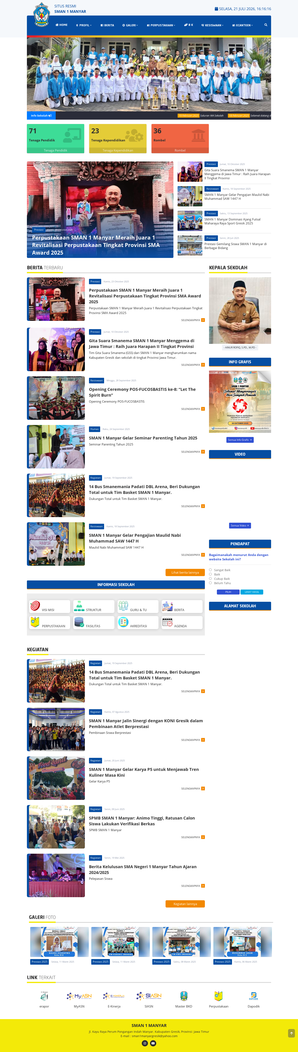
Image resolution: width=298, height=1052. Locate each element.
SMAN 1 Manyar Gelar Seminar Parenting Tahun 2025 (143, 438)
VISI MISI (42, 606)
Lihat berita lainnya (185, 572)
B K (188, 25)
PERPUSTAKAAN (161, 25)
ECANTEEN (243, 25)
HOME (61, 25)
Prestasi (38, 229)
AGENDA (174, 622)
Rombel (180, 150)
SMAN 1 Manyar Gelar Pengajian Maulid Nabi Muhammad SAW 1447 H (135, 538)
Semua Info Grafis (240, 439)
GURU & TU (132, 606)
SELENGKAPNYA (190, 320)
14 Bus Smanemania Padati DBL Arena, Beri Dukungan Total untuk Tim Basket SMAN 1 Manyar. (144, 489)
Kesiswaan (213, 188)
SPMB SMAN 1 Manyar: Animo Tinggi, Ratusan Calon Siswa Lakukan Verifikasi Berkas (142, 821)
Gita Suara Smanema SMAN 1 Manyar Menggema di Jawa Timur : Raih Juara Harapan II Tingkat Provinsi (141, 343)
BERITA (107, 25)
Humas (94, 429)
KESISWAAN (212, 25)
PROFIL (84, 25)
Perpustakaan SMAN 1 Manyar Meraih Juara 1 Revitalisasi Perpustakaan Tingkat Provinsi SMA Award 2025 (145, 296)
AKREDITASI (132, 622)
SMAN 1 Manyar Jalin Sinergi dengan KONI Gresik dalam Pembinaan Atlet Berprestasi (146, 723)
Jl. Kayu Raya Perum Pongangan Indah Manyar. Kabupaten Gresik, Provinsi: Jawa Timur (149, 1032)
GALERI (130, 25)
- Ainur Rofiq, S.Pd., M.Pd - (240, 347)
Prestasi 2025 (39, 961)
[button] (291, 1033)
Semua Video (240, 525)
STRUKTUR (87, 606)
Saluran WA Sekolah (217, 115)
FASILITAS (87, 622)
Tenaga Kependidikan (118, 150)
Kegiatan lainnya (185, 904)
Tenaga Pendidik (55, 150)
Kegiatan (95, 477)
